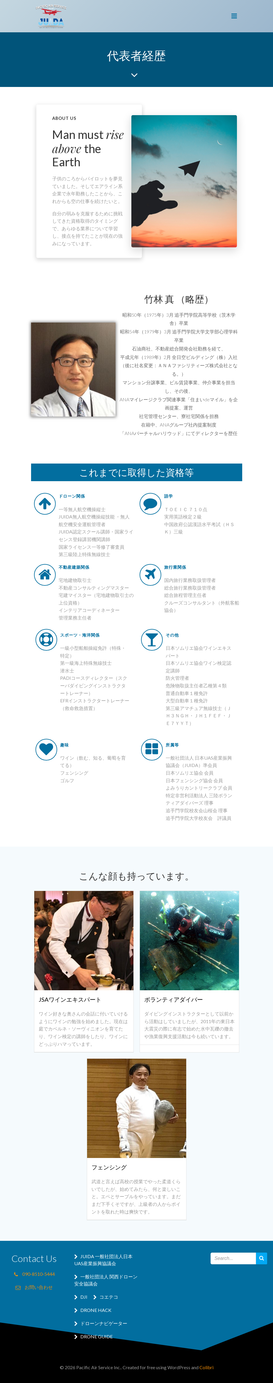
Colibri (206, 1367)
